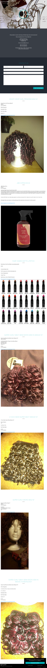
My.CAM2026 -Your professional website (6, 665)
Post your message (38, 88)
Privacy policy (39, 665)
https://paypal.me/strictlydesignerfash (8, 115)
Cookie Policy (30, 665)
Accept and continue (35, 662)
